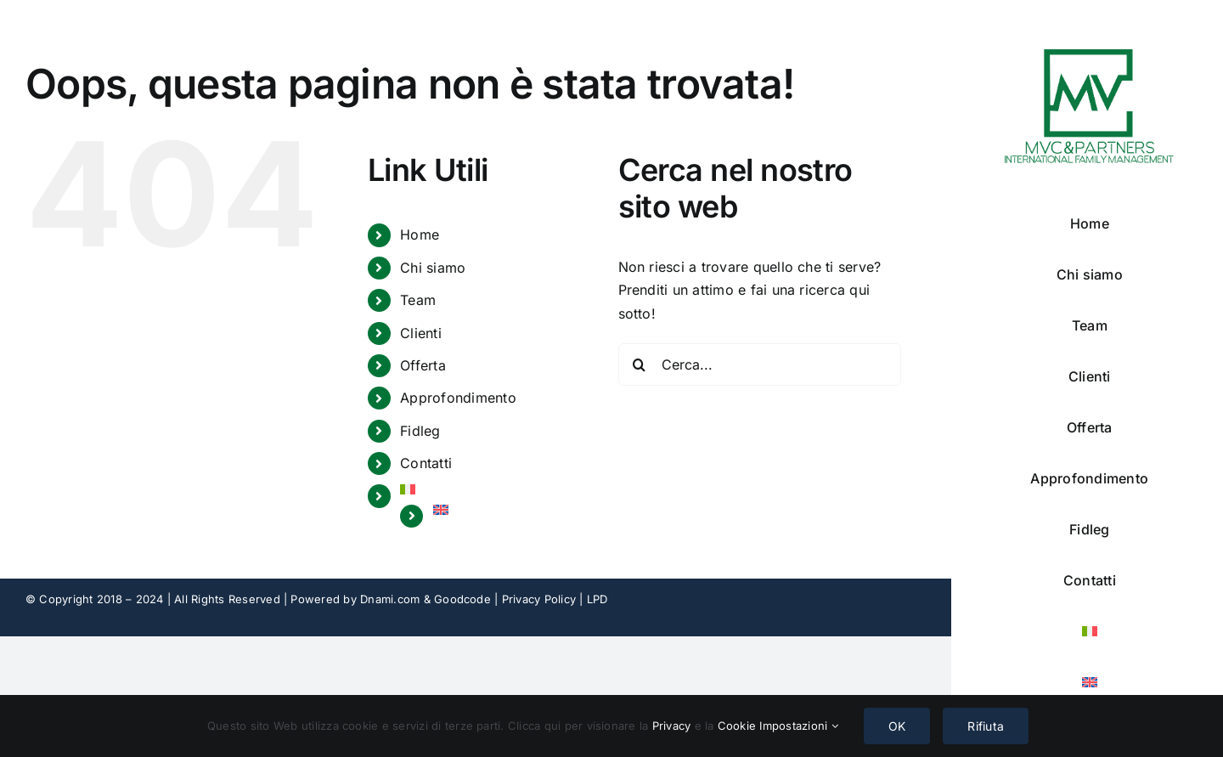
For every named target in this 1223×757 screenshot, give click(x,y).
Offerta (423, 365)
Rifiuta (985, 726)
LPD (597, 599)
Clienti (421, 333)
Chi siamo (432, 267)
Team (418, 299)
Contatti (426, 463)
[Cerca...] (759, 364)
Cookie (739, 725)
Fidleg (420, 430)
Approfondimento (458, 397)
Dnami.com (390, 599)
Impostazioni (798, 725)
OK (896, 726)
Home (419, 234)
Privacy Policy (539, 599)
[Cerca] (639, 364)
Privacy (673, 725)
